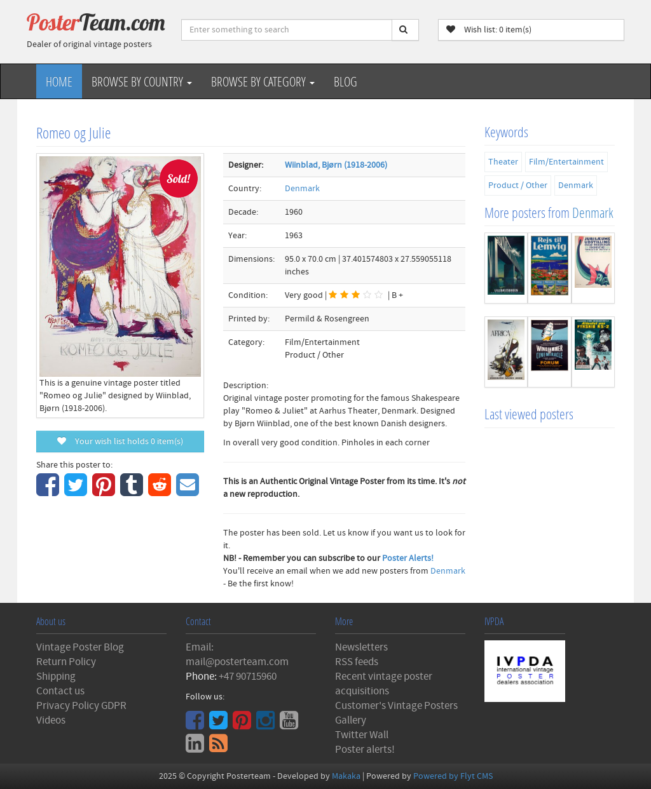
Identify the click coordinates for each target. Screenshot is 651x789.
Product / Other (517, 185)
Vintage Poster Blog (80, 647)
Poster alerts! (365, 750)
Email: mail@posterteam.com (237, 654)
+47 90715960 (248, 677)
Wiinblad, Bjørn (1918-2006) (336, 165)
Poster (96, 22)
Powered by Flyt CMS (453, 776)
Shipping (56, 677)
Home (59, 81)
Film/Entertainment (566, 162)
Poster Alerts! (408, 558)
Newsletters (361, 647)
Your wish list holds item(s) (120, 441)
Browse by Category (263, 81)
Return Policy (66, 662)
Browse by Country (142, 81)
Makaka (346, 776)
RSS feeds (356, 662)
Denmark (302, 188)
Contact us (60, 691)
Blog (345, 81)
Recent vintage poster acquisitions (383, 684)
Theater (503, 162)
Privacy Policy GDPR (81, 706)
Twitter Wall (361, 735)
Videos (50, 720)
